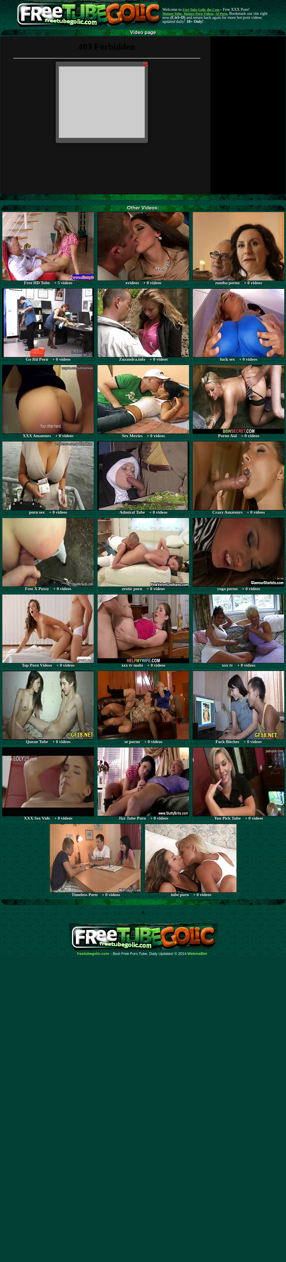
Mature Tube (172, 14)
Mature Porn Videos (198, 14)
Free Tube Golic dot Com (200, 10)
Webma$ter (198, 954)
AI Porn (221, 14)
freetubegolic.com (93, 954)
